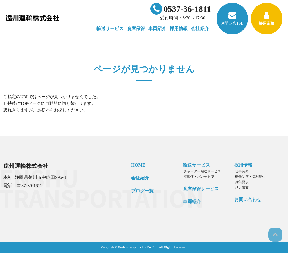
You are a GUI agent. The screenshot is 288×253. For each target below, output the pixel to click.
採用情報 (242, 165)
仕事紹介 (240, 171)
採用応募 (266, 18)
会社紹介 (139, 178)
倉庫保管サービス (199, 188)
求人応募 (240, 187)
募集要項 (240, 182)
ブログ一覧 (141, 190)
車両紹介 (157, 28)
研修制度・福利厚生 (248, 177)
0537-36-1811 (180, 9)
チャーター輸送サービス (200, 171)
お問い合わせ (232, 18)
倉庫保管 (136, 28)
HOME (137, 165)
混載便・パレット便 (196, 177)
